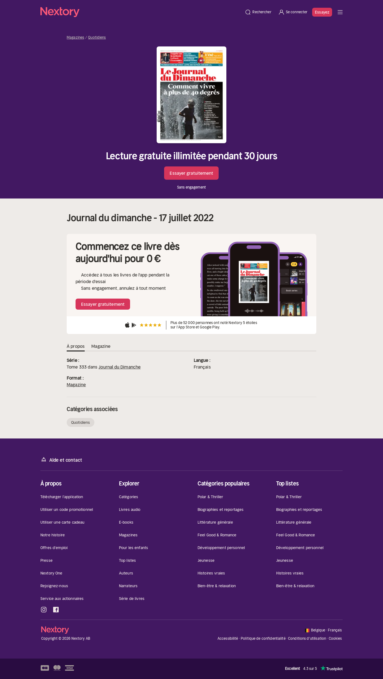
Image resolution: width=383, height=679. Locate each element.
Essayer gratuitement (191, 173)
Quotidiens (97, 37)
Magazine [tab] (100, 346)
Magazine (76, 384)
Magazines (75, 37)
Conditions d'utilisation (307, 638)
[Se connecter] (293, 12)
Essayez (322, 12)
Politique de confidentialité (263, 638)
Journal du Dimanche (120, 367)
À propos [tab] (76, 346)
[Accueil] (140, 12)
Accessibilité (228, 638)
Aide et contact (61, 459)
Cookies (335, 638)
